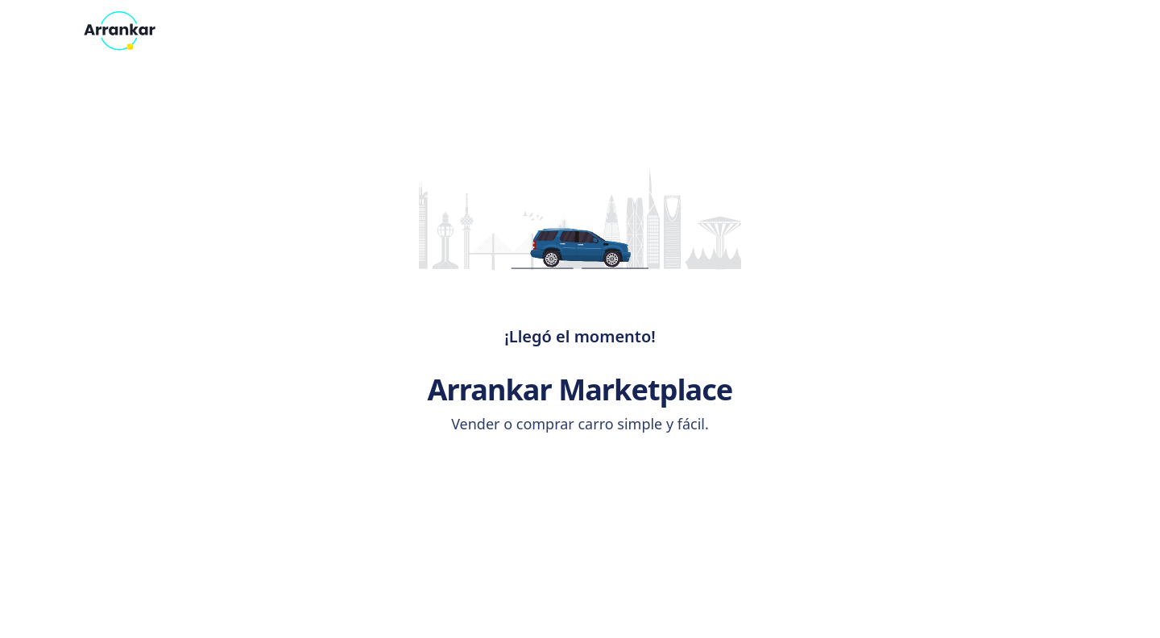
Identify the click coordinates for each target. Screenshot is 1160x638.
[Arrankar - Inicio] (119, 31)
